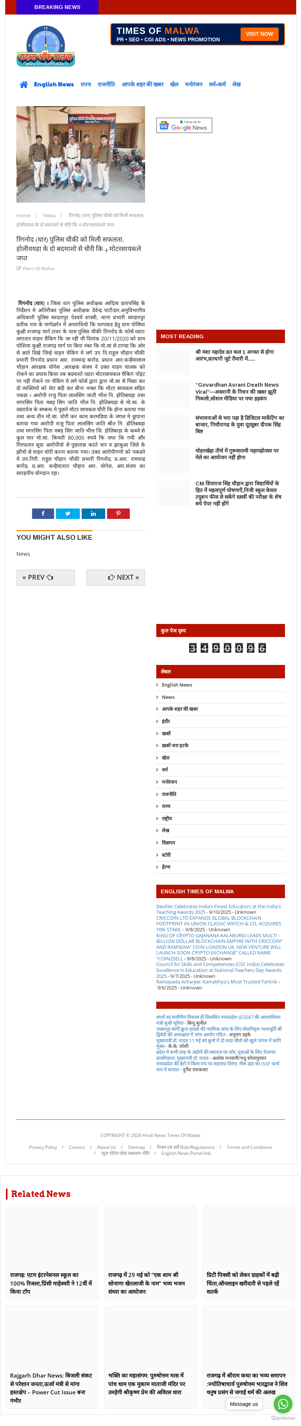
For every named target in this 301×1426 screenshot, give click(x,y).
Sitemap (136, 1147)
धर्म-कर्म (217, 84)
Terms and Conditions (249, 1147)
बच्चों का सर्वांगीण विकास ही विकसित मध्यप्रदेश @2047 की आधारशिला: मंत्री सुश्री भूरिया (218, 1020)
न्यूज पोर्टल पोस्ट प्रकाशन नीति (125, 1153)
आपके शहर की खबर (142, 84)
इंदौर (166, 721)
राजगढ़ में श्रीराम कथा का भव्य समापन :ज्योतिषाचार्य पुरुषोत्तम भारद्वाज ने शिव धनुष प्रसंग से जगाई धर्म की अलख (247, 1384)
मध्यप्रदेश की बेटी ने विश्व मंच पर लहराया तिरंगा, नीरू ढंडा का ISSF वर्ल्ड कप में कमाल (217, 1066)
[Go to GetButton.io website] (283, 1418)
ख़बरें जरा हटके (175, 745)
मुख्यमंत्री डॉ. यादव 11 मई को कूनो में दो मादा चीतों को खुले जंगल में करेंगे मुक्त (218, 1043)
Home (23, 215)
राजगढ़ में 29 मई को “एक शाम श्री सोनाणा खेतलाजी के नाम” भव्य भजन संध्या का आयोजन (146, 1283)
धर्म (165, 769)
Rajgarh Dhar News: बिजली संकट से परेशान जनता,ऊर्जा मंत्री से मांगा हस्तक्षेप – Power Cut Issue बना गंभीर (51, 1388)
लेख (236, 84)
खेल (174, 84)
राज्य (86, 84)
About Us (106, 1147)
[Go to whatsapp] (283, 1404)
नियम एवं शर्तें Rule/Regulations (186, 1147)
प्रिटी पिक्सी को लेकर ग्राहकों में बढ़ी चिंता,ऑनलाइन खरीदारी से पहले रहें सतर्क (243, 1283)
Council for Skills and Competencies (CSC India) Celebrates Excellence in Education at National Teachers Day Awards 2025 (220, 970)
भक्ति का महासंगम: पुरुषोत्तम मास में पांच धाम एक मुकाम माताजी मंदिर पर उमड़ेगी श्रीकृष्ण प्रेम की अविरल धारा (146, 1384)
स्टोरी (166, 855)
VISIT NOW (259, 34)
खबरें (166, 733)
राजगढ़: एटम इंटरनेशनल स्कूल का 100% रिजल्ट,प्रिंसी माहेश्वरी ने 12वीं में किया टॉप (51, 1283)
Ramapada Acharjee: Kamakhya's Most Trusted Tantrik (216, 981)
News (50, 215)
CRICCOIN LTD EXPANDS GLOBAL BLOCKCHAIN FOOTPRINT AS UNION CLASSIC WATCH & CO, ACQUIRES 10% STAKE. (218, 924)
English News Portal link (186, 1153)
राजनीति (106, 84)
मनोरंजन (193, 84)
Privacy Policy (43, 1147)
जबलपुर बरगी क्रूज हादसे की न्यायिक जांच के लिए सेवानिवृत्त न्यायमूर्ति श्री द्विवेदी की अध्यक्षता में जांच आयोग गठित (219, 1032)
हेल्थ (166, 866)
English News (54, 84)
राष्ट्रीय (167, 818)
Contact (77, 1147)
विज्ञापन (168, 842)
